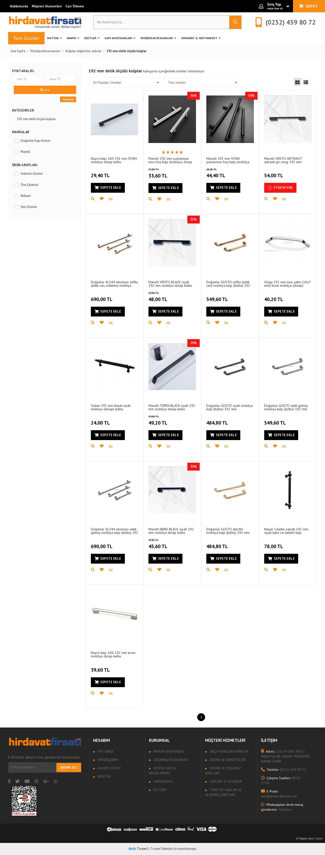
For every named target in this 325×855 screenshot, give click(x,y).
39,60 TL (101, 667)
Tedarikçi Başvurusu (170, 760)
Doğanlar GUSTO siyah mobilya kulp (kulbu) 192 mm (229, 407)
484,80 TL (217, 420)
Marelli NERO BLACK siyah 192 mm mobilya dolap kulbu (171, 531)
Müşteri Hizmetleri (47, 6)
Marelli (25, 152)
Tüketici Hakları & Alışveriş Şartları (223, 792)
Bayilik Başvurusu (168, 751)
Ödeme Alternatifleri (227, 760)
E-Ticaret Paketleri (160, 849)
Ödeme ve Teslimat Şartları (223, 770)
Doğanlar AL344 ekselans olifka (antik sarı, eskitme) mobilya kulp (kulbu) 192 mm (114, 283)
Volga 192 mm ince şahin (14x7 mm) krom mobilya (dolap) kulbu (287, 283)
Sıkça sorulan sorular (229, 751)
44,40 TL (221, 173)
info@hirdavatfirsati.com (279, 793)
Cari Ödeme (74, 6)
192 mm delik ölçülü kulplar (36, 119)
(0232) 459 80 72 (283, 769)
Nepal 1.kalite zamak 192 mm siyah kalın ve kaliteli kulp (286, 531)
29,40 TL (101, 173)
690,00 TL (102, 296)
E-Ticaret (301, 838)
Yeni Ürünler (29, 207)
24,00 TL (101, 420)
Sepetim (104, 776)
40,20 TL (274, 296)
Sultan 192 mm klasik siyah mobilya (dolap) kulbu (110, 407)
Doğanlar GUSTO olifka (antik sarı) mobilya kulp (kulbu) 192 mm (228, 283)
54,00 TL (274, 173)
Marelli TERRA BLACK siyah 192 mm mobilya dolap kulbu (171, 407)
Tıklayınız (282, 807)
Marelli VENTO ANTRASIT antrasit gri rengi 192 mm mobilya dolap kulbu (283, 160)
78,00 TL (274, 543)
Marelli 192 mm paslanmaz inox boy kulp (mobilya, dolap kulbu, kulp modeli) (170, 160)
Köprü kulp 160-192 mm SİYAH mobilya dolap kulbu (114, 160)
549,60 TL (217, 296)
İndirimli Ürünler (32, 174)
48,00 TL (163, 296)
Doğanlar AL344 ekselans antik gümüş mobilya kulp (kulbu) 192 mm (114, 531)
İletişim (159, 790)
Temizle (68, 99)
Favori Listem (109, 768)
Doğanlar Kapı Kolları (35, 141)
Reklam (26, 196)
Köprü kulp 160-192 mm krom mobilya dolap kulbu (113, 654)
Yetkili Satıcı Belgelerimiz (162, 770)
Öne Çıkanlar (29, 185)
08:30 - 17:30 (281, 780)
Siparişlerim (107, 760)
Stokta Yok (280, 187)
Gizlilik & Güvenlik (225, 781)
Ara (44, 90)
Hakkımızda (19, 6)
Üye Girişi (105, 751)
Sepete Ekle (108, 188)
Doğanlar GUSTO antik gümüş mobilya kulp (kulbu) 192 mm (286, 407)
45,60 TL (163, 544)
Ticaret (138, 849)
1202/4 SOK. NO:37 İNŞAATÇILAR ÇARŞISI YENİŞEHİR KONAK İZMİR (285, 756)
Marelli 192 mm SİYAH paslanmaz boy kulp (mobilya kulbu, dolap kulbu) (227, 160)
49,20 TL (163, 420)
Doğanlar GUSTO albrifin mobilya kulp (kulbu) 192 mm (227, 531)
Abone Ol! (68, 767)
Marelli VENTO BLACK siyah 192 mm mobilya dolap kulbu (170, 283)
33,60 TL (163, 173)
